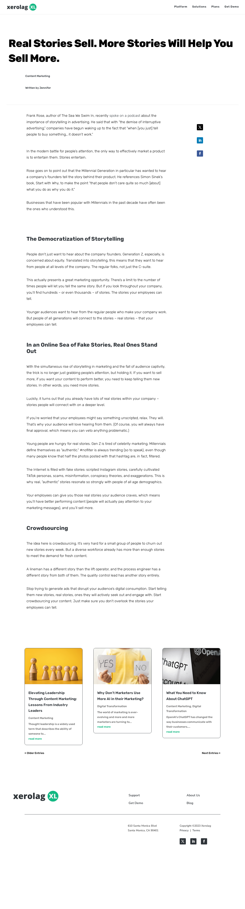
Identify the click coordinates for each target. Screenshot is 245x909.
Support (134, 795)
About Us (193, 795)
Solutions (199, 7)
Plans (215, 7)
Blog (190, 803)
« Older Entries (34, 753)
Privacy (184, 830)
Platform (180, 7)
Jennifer (45, 88)
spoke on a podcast (124, 115)
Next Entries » (211, 753)
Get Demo (232, 7)
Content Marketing (37, 76)
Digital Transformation (112, 706)
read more (35, 738)
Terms (196, 830)
